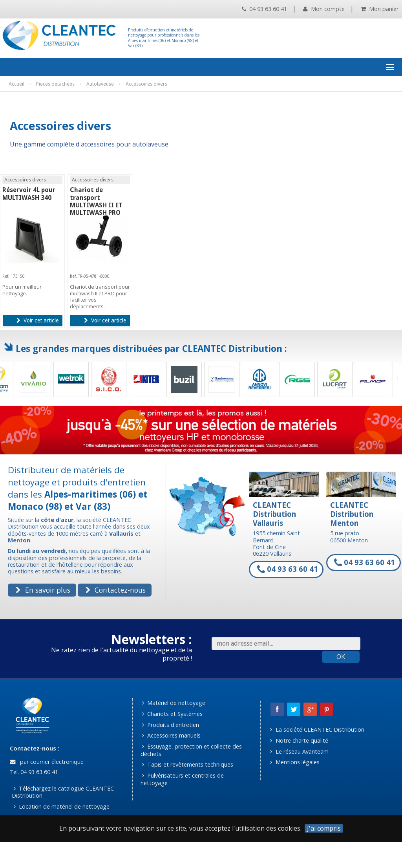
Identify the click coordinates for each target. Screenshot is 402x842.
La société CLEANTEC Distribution (317, 729)
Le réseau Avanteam (299, 751)
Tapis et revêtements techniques (187, 764)
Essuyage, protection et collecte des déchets (191, 750)
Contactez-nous (116, 590)
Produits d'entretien (170, 725)
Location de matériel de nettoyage (62, 806)
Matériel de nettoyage (173, 703)
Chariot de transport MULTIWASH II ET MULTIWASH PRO (96, 201)
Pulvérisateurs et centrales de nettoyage (182, 779)
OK (340, 656)
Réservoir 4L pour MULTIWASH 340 (28, 193)
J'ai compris (324, 828)
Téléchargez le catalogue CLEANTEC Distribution (63, 792)
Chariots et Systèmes (172, 714)
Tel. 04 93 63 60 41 (33, 772)
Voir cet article (37, 320)
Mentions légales (294, 762)
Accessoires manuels (171, 735)
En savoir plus (43, 590)
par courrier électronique (47, 761)
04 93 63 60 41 (264, 9)
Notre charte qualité (299, 740)
